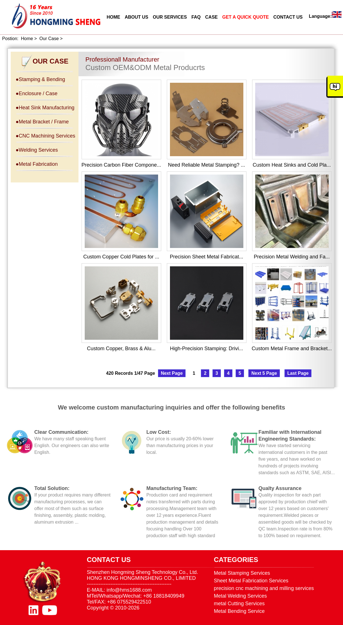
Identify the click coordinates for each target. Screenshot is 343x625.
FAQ (196, 17)
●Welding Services (37, 150)
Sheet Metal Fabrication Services (251, 580)
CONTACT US (288, 17)
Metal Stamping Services (242, 573)
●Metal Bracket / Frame (42, 122)
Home (27, 38)
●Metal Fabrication (37, 164)
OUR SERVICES (170, 17)
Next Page (172, 373)
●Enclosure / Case (37, 93)
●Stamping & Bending (40, 79)
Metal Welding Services (240, 596)
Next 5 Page (264, 373)
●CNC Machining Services (45, 136)
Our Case (49, 38)
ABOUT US (136, 17)
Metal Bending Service (239, 611)
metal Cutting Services (239, 603)
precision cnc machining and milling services (264, 588)
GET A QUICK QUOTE (245, 17)
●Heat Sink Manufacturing (45, 107)
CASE (211, 17)
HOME (113, 17)
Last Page (298, 373)
